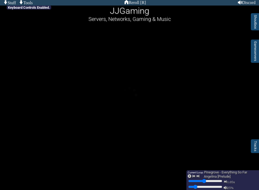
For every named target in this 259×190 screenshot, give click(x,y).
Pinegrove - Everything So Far (225, 172)
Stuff (12, 2)
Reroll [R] (137, 2)
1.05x (231, 182)
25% (230, 187)
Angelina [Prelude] (217, 176)
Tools (27, 2)
